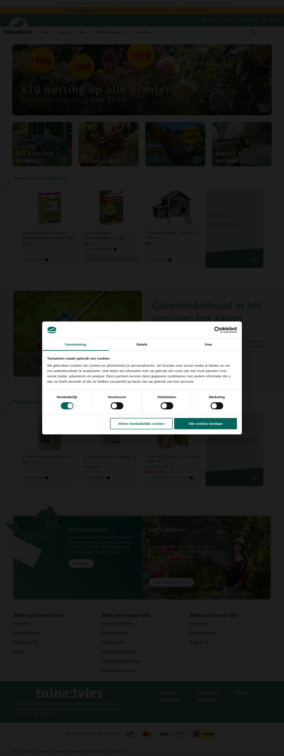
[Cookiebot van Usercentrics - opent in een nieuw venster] (217, 330)
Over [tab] (209, 344)
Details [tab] (142, 344)
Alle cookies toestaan (206, 423)
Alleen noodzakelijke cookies (141, 423)
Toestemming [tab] (75, 344)
